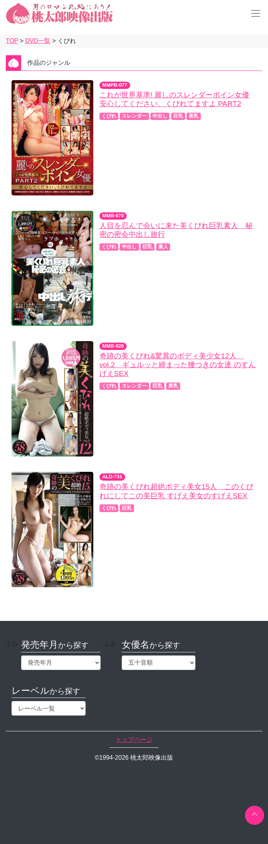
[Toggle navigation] (253, 13)
